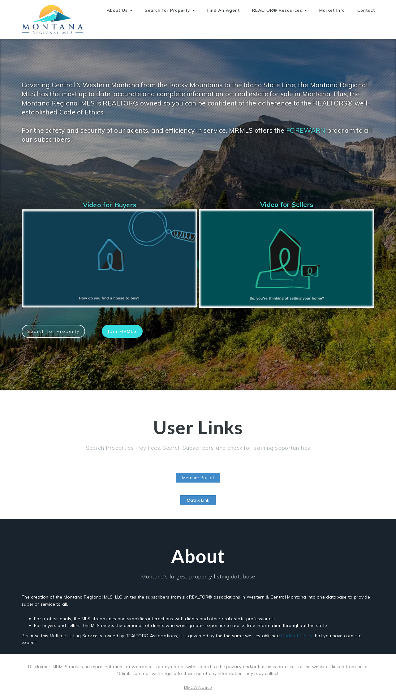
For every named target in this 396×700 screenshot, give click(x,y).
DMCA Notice (198, 687)
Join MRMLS (122, 331)
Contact (366, 10)
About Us (119, 10)
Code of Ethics (296, 635)
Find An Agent (223, 10)
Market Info (332, 10)
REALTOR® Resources (279, 10)
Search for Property (170, 10)
